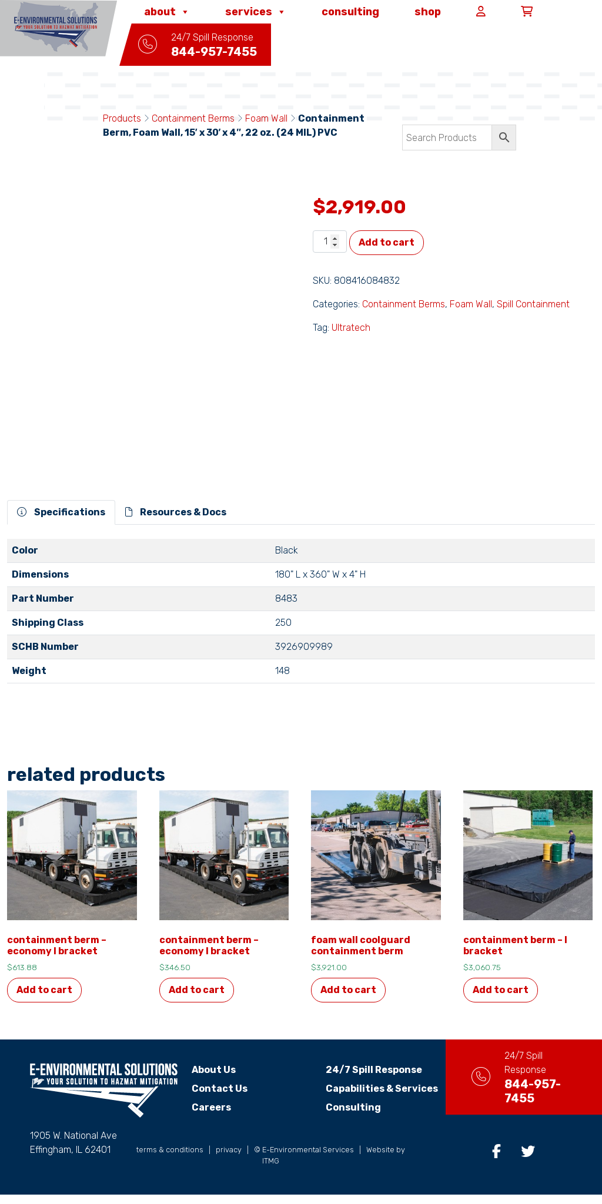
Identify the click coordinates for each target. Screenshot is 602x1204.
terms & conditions (169, 1159)
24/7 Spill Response (364, 1069)
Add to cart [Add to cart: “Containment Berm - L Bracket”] (501, 989)
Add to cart (386, 242)
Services (255, 11)
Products (122, 118)
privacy (229, 1159)
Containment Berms (193, 118)
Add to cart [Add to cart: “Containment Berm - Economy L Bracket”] (44, 989)
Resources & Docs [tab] (175, 512)
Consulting (350, 11)
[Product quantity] (330, 241)
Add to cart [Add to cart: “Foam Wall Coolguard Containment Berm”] (348, 989)
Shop (427, 11)
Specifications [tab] (61, 512)
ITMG (270, 1170)
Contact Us (220, 1088)
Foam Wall (266, 118)
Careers (211, 1107)
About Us (214, 1069)
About (167, 11)
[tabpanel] (301, 616)
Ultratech (351, 327)
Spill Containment (533, 304)
